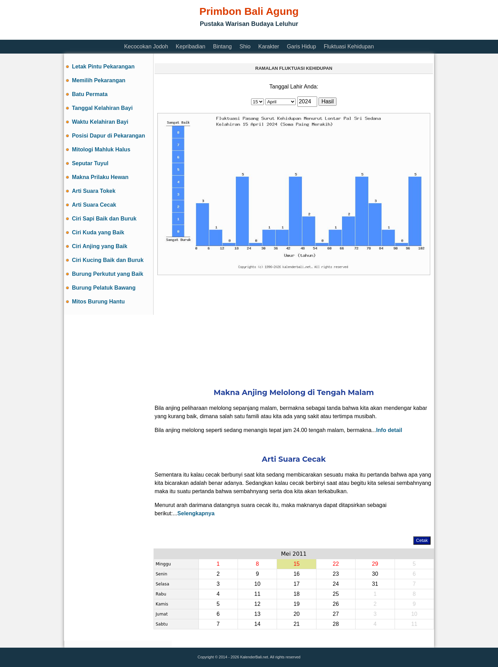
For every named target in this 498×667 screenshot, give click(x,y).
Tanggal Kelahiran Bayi (102, 108)
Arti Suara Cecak (94, 205)
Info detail (389, 430)
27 (336, 614)
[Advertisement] (190, 35)
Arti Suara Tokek (94, 191)
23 (336, 574)
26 (336, 604)
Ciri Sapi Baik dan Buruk (104, 219)
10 (257, 584)
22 (336, 564)
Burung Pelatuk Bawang (104, 288)
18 (297, 594)
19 (297, 604)
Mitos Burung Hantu (98, 301)
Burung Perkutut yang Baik (107, 274)
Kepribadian (190, 46)
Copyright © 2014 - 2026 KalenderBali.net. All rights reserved (248, 657)
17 (297, 584)
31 (375, 584)
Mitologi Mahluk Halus (101, 149)
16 (297, 574)
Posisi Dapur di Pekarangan (108, 136)
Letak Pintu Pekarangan (103, 66)
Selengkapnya (196, 513)
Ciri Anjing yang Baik (99, 246)
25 (336, 594)
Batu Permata (90, 94)
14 (257, 624)
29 (375, 564)
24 (336, 584)
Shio (244, 46)
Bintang (222, 46)
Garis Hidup (301, 46)
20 (297, 614)
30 (375, 574)
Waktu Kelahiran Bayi (100, 122)
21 (297, 624)
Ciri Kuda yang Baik (98, 232)
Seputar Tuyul (90, 163)
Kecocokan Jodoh (146, 46)
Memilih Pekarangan (99, 80)
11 (257, 594)
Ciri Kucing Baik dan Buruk (108, 260)
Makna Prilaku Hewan (100, 177)
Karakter (268, 46)
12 (257, 604)
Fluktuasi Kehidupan (349, 46)
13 (257, 614)
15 (297, 564)
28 (336, 624)
